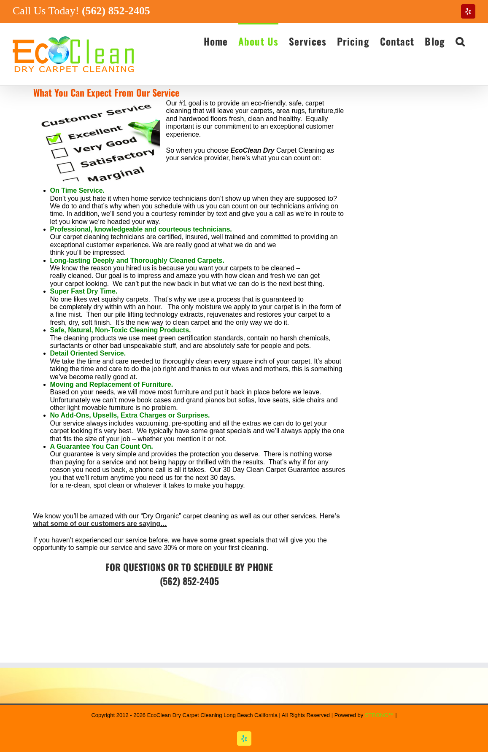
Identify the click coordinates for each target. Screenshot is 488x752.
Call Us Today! (81, 11)
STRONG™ (379, 715)
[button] (460, 41)
